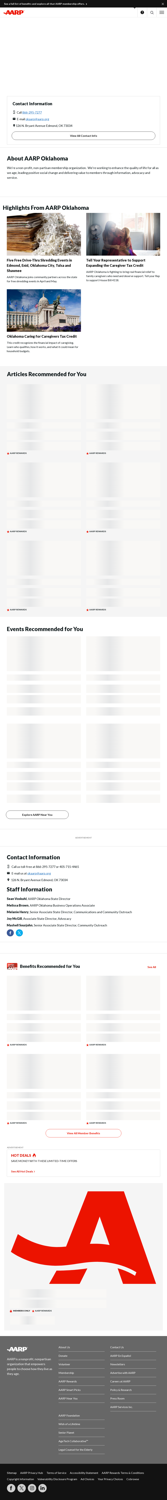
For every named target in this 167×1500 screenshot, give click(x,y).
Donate (63, 1355)
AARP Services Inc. (121, 1407)
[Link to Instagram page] (32, 1488)
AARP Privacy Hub (31, 1472)
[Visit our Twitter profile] (19, 932)
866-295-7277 (32, 112)
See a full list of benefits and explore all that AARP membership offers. (44, 3)
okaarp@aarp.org (37, 119)
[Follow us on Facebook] (10, 932)
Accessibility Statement (84, 1472)
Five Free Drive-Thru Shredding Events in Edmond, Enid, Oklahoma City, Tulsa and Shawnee (39, 265)
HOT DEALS (21, 1155)
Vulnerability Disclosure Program (57, 1479)
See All (151, 967)
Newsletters (117, 1364)
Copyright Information (20, 1479)
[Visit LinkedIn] (42, 1488)
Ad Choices (87, 1479)
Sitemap (12, 1472)
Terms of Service (56, 1472)
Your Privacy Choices (110, 1479)
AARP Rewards (68, 1381)
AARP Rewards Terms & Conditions (123, 1472)
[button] (151, 12)
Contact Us (117, 1347)
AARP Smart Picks (70, 1389)
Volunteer (64, 1364)
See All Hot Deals (22, 1171)
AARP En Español (120, 1355)
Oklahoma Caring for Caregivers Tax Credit (42, 336)
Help (142, 12)
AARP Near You (68, 1398)
